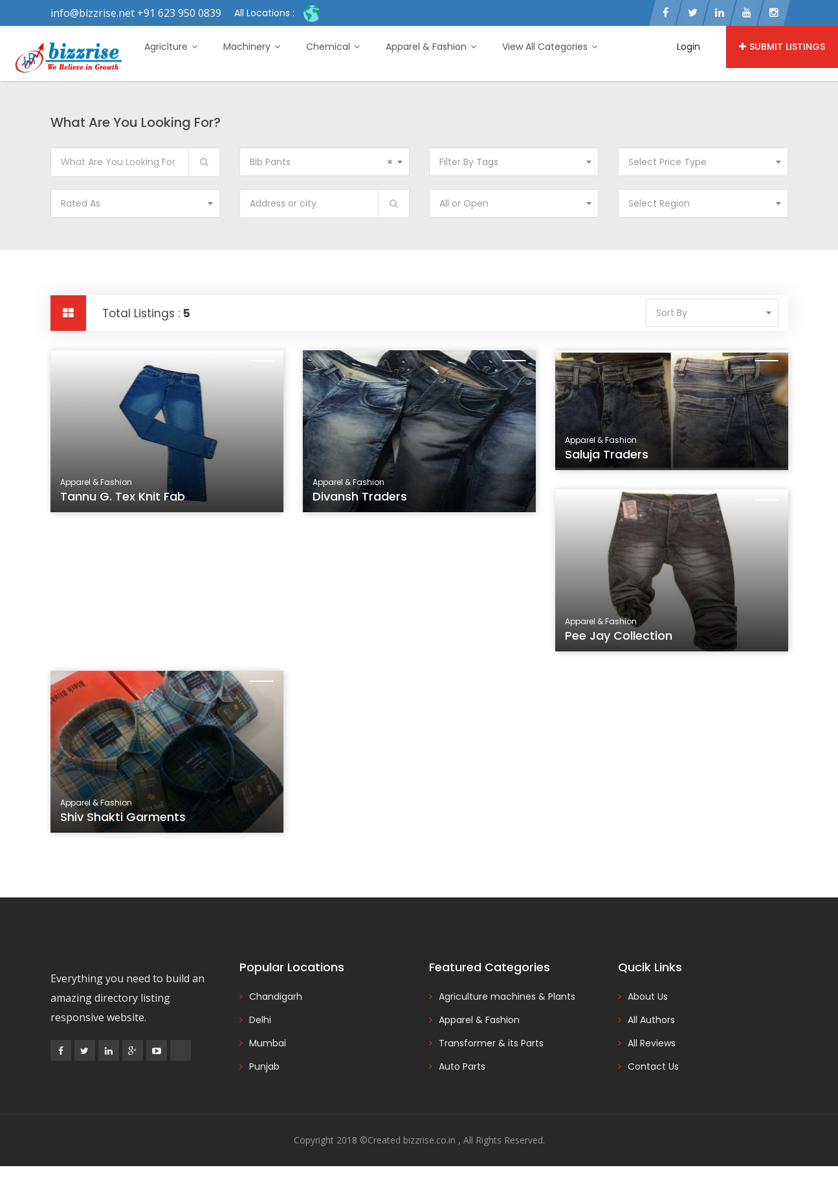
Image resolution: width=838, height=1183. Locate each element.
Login (688, 46)
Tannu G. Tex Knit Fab (122, 496)
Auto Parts (462, 1066)
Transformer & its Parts (491, 1043)
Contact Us (653, 1066)
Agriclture (170, 46)
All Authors (651, 1019)
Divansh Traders (360, 496)
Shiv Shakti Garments (124, 820)
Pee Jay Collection (621, 639)
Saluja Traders (606, 454)
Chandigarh (275, 996)
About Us (648, 996)
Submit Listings (782, 46)
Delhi (260, 1019)
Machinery (251, 46)
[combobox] (324, 162)
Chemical (333, 46)
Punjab (264, 1066)
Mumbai (267, 1043)
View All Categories (549, 46)
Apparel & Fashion (431, 46)
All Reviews (652, 1043)
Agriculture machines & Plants (507, 996)
